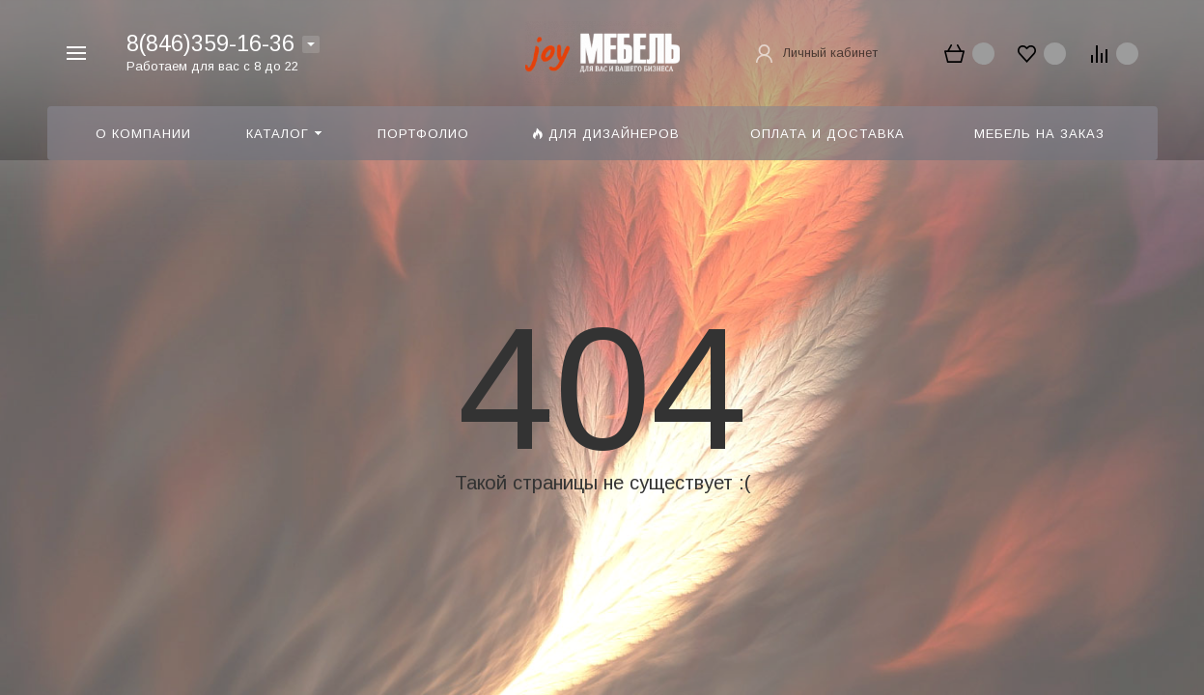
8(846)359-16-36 (210, 43)
